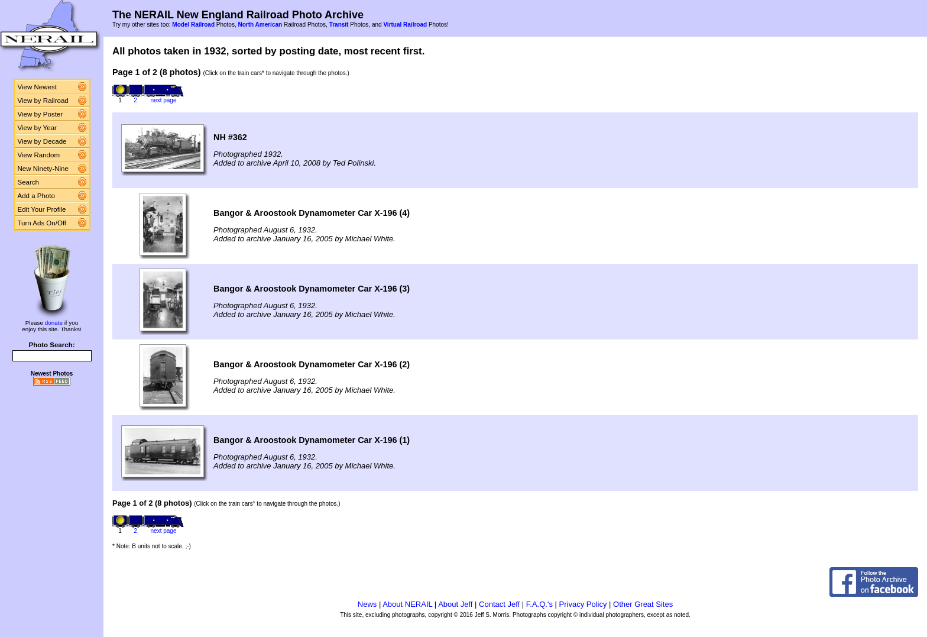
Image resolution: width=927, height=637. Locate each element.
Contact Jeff (499, 604)
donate (54, 322)
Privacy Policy (583, 604)
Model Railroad (193, 24)
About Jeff (455, 604)
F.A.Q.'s (539, 604)
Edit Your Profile (42, 209)
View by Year (37, 127)
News (367, 604)
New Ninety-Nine (43, 168)
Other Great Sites (643, 604)
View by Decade (42, 141)
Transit (339, 24)
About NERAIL (407, 604)
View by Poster (40, 114)
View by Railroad (43, 100)
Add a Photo (36, 195)
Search (29, 182)
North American (260, 24)
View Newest (37, 86)
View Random (39, 155)
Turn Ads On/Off (42, 223)
